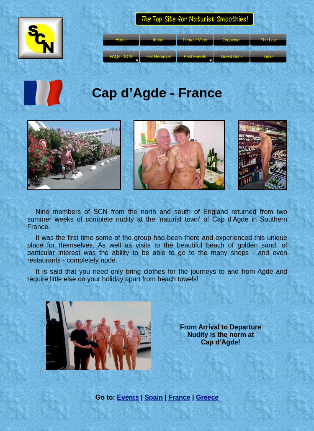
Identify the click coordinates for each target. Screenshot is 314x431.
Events (128, 397)
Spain (153, 397)
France (179, 397)
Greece (207, 397)
